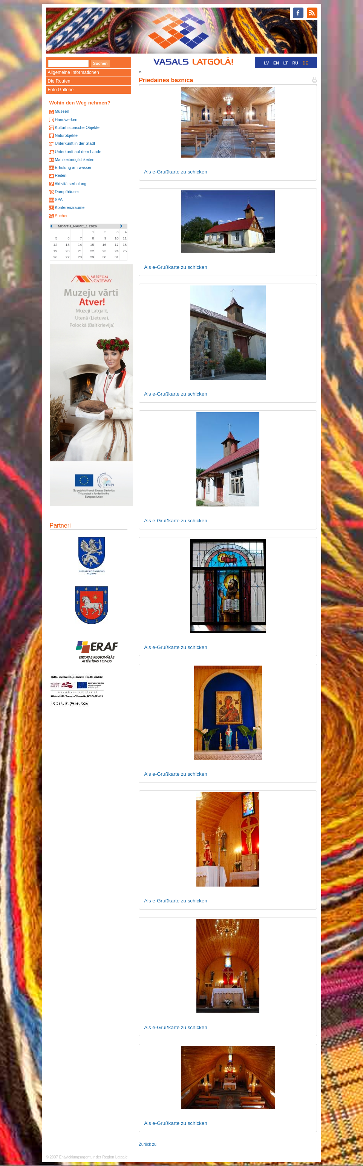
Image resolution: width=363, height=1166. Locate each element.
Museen (62, 111)
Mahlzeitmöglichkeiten (74, 159)
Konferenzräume (69, 207)
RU (295, 63)
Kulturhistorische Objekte (77, 127)
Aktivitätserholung (70, 183)
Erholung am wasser (73, 167)
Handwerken (66, 119)
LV (266, 63)
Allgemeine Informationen (73, 72)
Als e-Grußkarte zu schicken (175, 172)
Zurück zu (147, 1144)
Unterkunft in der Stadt (75, 143)
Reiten (60, 175)
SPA (59, 199)
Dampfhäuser (67, 191)
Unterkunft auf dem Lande (78, 151)
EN (276, 63)
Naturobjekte (66, 135)
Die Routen (59, 81)
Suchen (61, 215)
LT (285, 63)
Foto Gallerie (61, 89)
